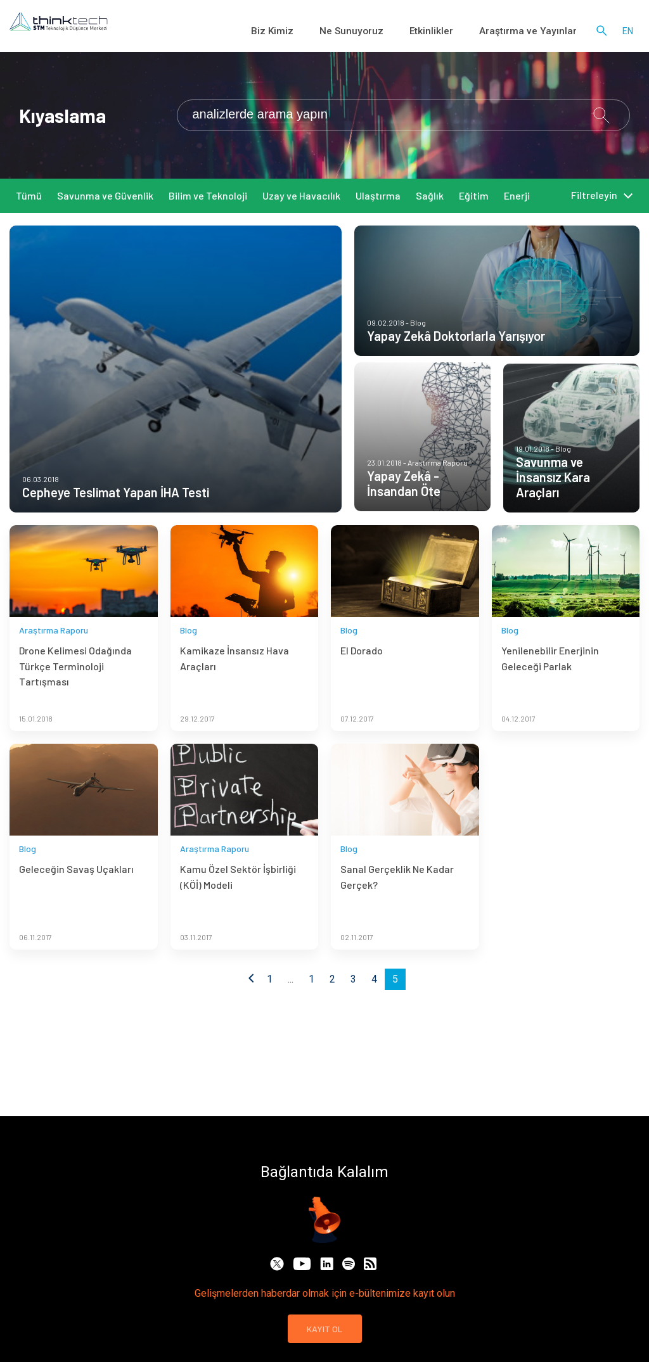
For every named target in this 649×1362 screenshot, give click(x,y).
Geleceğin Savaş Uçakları (76, 887)
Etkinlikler (453, 32)
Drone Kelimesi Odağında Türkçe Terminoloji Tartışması (75, 683)
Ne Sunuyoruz (385, 32)
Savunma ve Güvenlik (105, 195)
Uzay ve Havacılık (301, 195)
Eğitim (474, 195)
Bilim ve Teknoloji (208, 195)
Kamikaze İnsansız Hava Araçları (234, 675)
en (627, 32)
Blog (188, 647)
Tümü (29, 195)
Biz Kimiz (317, 32)
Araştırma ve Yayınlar (536, 32)
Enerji (517, 195)
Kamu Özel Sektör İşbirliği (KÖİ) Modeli (238, 894)
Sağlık (430, 195)
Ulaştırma (378, 195)
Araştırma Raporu (53, 647)
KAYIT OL (325, 1328)
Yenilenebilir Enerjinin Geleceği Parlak (550, 675)
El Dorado (361, 668)
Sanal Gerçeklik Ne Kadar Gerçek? (397, 894)
